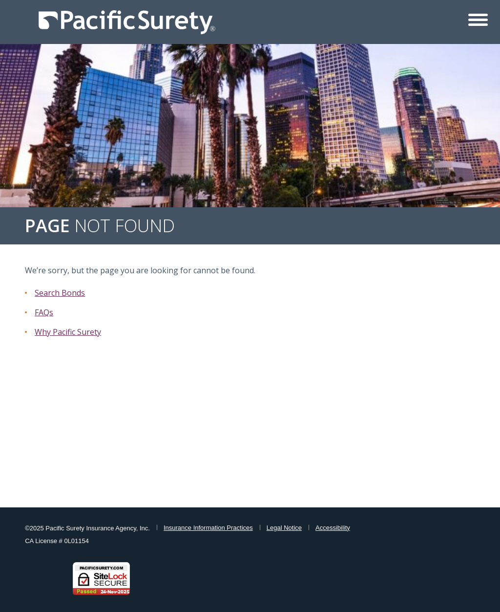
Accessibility (332, 527)
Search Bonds (60, 292)
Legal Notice (284, 527)
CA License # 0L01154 (57, 541)
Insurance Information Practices (208, 527)
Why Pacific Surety (68, 332)
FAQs (44, 312)
